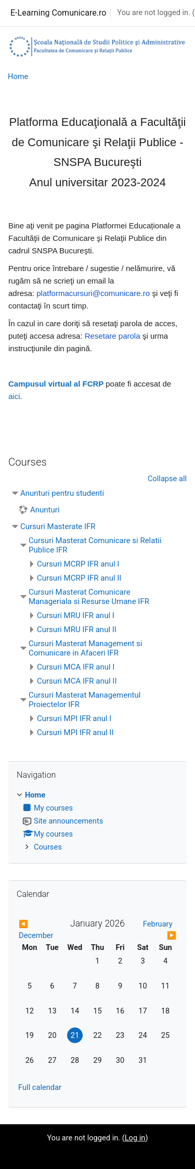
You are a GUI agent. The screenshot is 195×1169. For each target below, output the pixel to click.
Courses (48, 847)
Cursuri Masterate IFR (58, 526)
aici (14, 396)
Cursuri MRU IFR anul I (75, 615)
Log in (135, 1137)
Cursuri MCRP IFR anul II (79, 578)
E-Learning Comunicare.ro (58, 13)
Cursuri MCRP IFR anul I (78, 564)
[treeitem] (97, 821)
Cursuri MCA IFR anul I (75, 667)
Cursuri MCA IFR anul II (77, 681)
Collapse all (167, 478)
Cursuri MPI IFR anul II (75, 732)
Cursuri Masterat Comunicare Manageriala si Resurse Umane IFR (89, 596)
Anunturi (45, 510)
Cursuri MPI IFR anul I (74, 718)
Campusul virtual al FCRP (55, 383)
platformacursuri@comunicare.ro (93, 293)
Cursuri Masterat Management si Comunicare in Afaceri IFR (85, 648)
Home (18, 76)
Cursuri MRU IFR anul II (76, 629)
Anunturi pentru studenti (62, 493)
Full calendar (39, 1087)
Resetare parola (112, 335)
